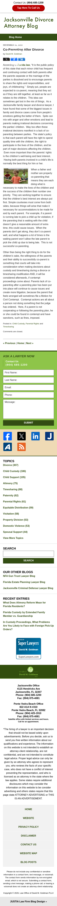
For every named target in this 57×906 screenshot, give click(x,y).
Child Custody (18, 323)
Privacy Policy (28, 827)
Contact (15, 64)
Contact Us (28, 844)
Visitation (11, 513)
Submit (28, 422)
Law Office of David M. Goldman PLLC (37, 893)
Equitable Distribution (18, 507)
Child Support (14, 477)
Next (29, 343)
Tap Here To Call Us (28, 8)
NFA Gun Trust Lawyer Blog (19, 576)
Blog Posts (28, 862)
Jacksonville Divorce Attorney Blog (28, 23)
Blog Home (15, 37)
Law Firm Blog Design (27, 901)
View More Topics (13, 538)
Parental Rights (32, 323)
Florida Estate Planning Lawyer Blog (24, 582)
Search (28, 560)
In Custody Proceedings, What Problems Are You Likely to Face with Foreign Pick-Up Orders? (28, 626)
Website (28, 818)
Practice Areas (17, 51)
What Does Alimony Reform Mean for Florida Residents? (24, 604)
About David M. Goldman (23, 57)
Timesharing (8, 327)
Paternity (10, 495)
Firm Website (16, 44)
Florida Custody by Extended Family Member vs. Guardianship (24, 614)
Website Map (28, 853)
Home (20, 343)
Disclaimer (28, 835)
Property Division (15, 519)
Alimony (10, 483)
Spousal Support (15, 532)
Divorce (10, 465)
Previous (9, 343)
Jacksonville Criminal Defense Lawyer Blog (28, 588)
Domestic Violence (16, 526)
